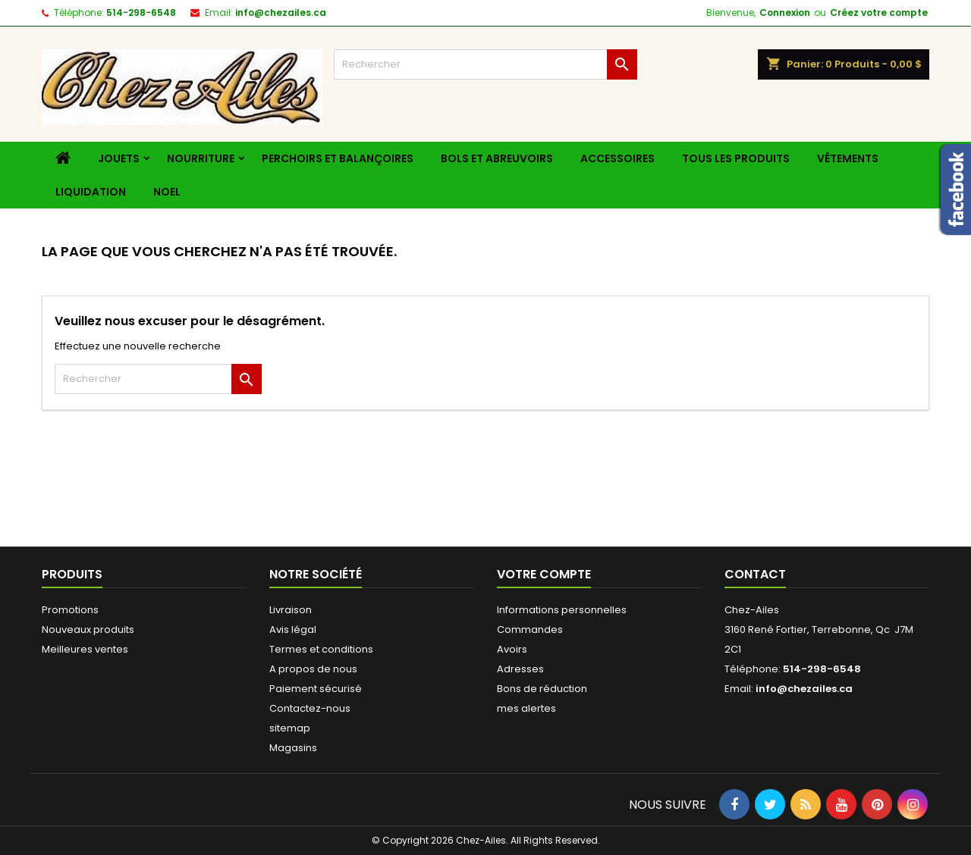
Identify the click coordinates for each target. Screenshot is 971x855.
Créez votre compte (879, 12)
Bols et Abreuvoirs (497, 158)
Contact (755, 574)
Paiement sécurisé (315, 688)
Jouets (119, 158)
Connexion (784, 12)
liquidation (90, 191)
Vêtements (847, 158)
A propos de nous (313, 669)
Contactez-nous (309, 708)
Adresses (520, 669)
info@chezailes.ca (280, 12)
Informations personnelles (562, 610)
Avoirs (512, 649)
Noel (167, 191)
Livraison (290, 610)
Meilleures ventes (85, 649)
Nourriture (200, 158)
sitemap (289, 728)
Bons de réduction (542, 688)
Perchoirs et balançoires (337, 158)
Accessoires (617, 158)
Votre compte (544, 574)
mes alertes (526, 708)
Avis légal (292, 629)
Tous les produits (736, 158)
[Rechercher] (485, 64)
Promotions (70, 610)
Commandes (530, 629)
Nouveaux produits (88, 629)
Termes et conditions (321, 649)
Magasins (293, 748)
